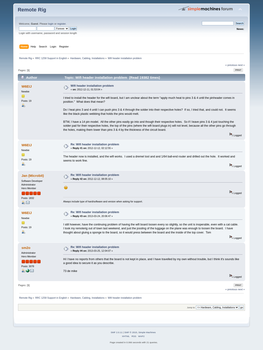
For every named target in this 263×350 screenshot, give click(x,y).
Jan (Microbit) (32, 176)
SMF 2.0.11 (116, 332)
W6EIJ (26, 86)
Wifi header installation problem (92, 85)
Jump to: (191, 307)
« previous (231, 65)
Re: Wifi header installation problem (95, 144)
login (51, 23)
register (61, 23)
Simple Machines (147, 332)
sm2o (25, 248)
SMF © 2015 (130, 332)
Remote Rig (32, 10)
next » (241, 65)
